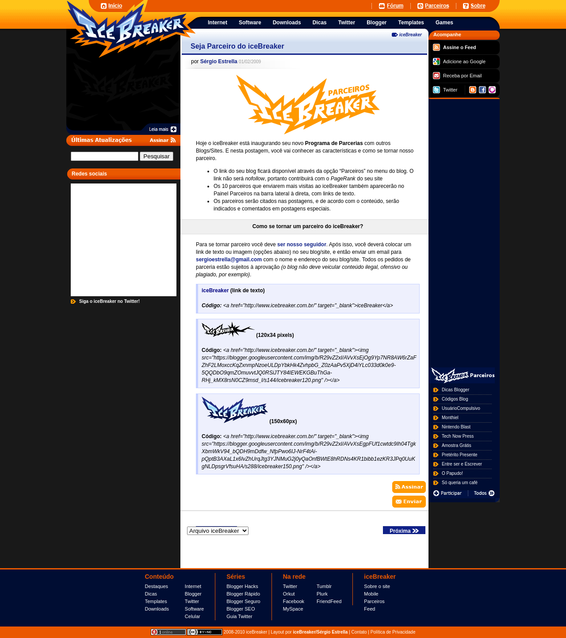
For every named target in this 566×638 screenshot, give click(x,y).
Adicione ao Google (459, 61)
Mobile (371, 593)
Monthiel (450, 417)
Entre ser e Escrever (462, 464)
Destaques (156, 586)
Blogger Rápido (243, 593)
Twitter (445, 89)
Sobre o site (377, 586)
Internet (193, 586)
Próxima (404, 531)
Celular (192, 616)
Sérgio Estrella (218, 61)
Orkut (289, 593)
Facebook (293, 601)
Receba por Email (457, 75)
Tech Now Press (458, 436)
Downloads (157, 608)
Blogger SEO (240, 608)
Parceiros (374, 601)
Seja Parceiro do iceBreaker (237, 46)
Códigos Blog (455, 399)
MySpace (293, 608)
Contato (359, 632)
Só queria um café (460, 482)
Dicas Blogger (455, 389)
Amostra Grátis (456, 445)
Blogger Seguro (243, 601)
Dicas (151, 593)
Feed (369, 608)
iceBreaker (410, 34)
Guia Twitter (239, 616)
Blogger (193, 593)
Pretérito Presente (460, 454)
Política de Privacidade (393, 632)
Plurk (322, 593)
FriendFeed (329, 601)
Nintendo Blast (456, 426)
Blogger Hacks (242, 586)
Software (194, 608)
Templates (156, 601)
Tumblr (324, 586)
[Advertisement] (260, 5)
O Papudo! (452, 473)
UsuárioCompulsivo (461, 408)
